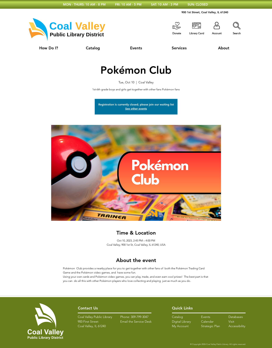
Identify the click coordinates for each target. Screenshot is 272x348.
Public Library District (77, 34)
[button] (236, 25)
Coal (60, 26)
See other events (136, 108)
